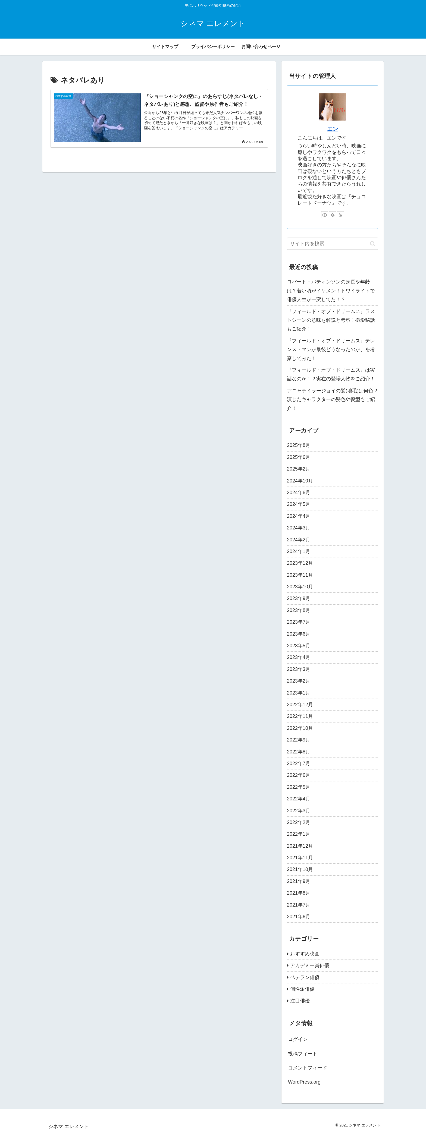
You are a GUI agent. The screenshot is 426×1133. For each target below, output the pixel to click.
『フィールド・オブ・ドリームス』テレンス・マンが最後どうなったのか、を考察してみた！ (331, 349)
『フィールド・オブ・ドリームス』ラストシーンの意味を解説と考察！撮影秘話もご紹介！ (331, 320)
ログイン (298, 1039)
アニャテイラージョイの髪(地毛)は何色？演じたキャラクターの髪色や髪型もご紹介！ (332, 399)
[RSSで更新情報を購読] (340, 214)
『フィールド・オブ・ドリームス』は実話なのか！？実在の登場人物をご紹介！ (331, 374)
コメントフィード (307, 1068)
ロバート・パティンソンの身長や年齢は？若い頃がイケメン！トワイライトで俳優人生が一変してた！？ (331, 290)
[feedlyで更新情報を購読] (332, 214)
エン (332, 129)
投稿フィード (302, 1053)
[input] (332, 244)
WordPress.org (304, 1082)
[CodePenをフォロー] (324, 214)
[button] (372, 244)
